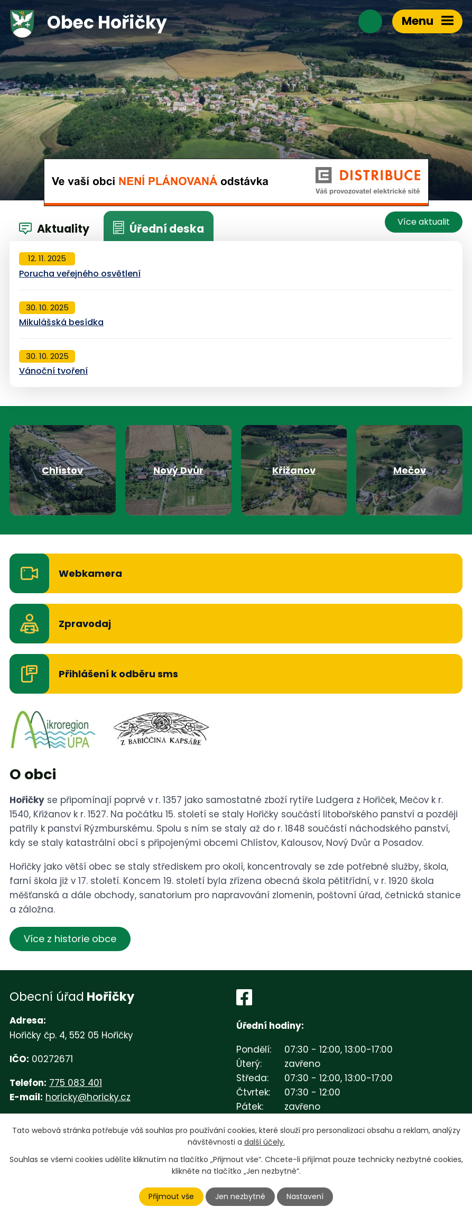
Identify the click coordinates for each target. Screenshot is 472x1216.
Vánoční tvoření (53, 371)
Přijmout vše (171, 1196)
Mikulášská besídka (61, 322)
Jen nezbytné (240, 1196)
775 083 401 (75, 1082)
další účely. (264, 1142)
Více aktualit (423, 222)
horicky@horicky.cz (88, 1097)
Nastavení (304, 1196)
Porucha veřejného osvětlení (80, 274)
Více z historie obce (70, 938)
